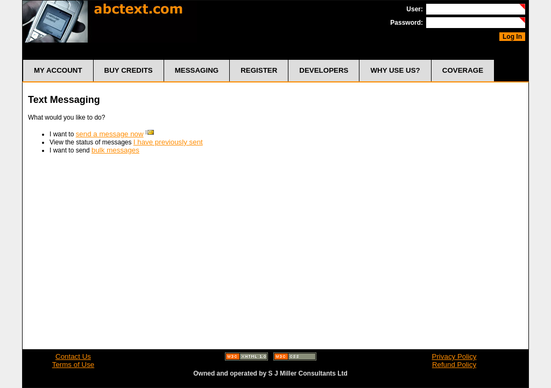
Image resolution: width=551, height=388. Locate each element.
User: (414, 9)
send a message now (110, 134)
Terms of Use (73, 365)
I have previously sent (168, 142)
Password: (406, 22)
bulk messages (115, 150)
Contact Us (73, 356)
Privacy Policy (454, 356)
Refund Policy (454, 365)
